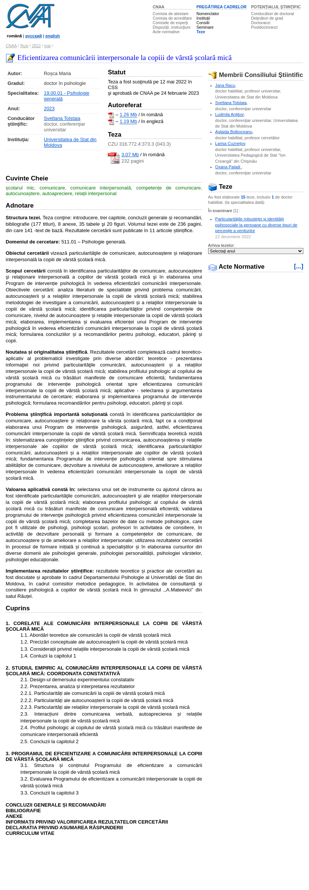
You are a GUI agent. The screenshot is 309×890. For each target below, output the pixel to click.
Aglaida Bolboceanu (233, 131)
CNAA (158, 7)
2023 (49, 108)
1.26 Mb (128, 115)
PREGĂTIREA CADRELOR (221, 7)
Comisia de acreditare (172, 18)
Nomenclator (207, 13)
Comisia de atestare (170, 13)
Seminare (205, 27)
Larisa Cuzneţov (230, 143)
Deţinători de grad (267, 18)
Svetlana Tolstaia (62, 118)
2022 (36, 45)
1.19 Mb (128, 122)
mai (47, 45)
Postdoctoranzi (264, 27)
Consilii (202, 22)
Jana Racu (225, 85)
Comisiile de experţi (170, 22)
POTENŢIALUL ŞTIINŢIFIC (276, 7)
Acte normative (166, 31)
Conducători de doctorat (272, 13)
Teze (200, 31)
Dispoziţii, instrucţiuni (171, 27)
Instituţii (203, 18)
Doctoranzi (260, 22)
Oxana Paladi (228, 167)
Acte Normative (236, 266)
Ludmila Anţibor (229, 114)
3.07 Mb (130, 154)
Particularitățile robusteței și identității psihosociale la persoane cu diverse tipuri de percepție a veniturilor (256, 225)
